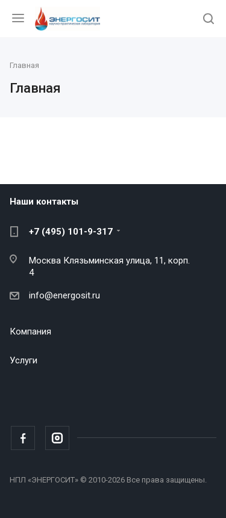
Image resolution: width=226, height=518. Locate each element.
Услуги (23, 360)
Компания (30, 331)
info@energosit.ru (64, 295)
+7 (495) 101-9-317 (71, 231)
